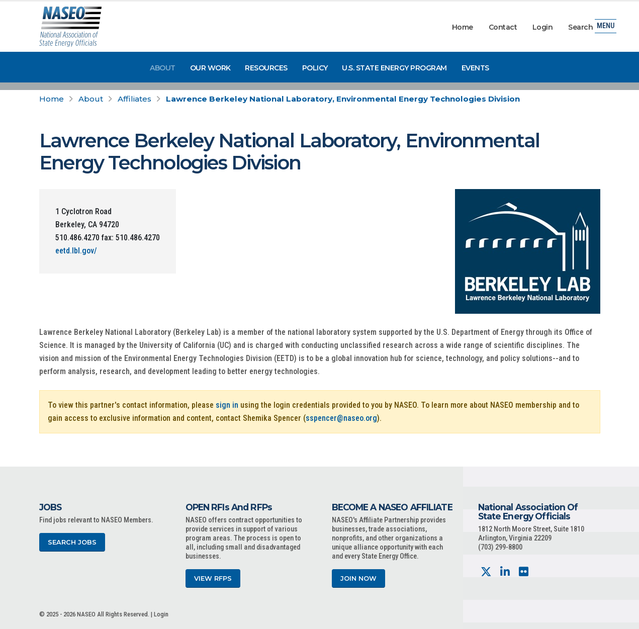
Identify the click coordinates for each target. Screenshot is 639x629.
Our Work (210, 67)
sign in (227, 405)
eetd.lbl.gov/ (76, 250)
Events (475, 67)
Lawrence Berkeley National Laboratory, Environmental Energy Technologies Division (343, 99)
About (162, 67)
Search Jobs (72, 542)
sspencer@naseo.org (341, 418)
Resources (266, 67)
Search (580, 27)
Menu (605, 27)
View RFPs (213, 578)
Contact (503, 27)
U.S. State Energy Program (394, 67)
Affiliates (134, 99)
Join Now (358, 578)
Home (462, 27)
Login (542, 27)
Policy (315, 67)
